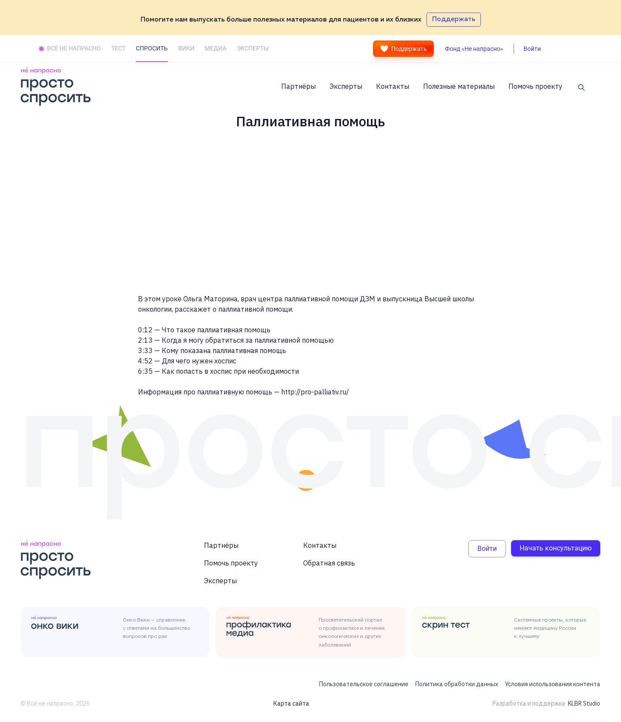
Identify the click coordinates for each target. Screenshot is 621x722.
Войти (487, 548)
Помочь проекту (535, 86)
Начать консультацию (556, 548)
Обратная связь (329, 563)
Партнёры (298, 86)
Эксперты (345, 86)
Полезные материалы (459, 86)
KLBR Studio (584, 703)
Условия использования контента (552, 684)
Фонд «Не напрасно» (474, 48)
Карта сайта (291, 703)
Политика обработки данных (456, 684)
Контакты (392, 86)
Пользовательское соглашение (363, 684)
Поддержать (403, 48)
